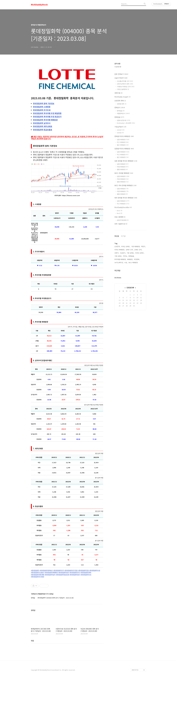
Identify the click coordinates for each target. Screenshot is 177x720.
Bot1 (119, 210)
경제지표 (118, 93)
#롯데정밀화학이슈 (86, 574)
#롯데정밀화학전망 (83, 570)
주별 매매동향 (122, 167)
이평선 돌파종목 (123, 89)
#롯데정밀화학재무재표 (37, 574)
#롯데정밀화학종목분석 (46, 570)
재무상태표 (42, 126)
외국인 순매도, (125, 246)
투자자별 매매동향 (45, 119)
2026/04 (130, 287)
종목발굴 (121, 111)
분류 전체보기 (121, 74)
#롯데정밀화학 (35, 570)
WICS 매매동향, (133, 262)
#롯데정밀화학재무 (86, 572)
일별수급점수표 (123, 120)
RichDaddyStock (39, 4)
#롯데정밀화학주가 (58, 570)
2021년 (120, 130)
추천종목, (137, 259)
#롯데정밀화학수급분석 (37, 572)
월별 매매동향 (122, 169)
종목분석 (119, 107)
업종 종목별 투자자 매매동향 (125, 161)
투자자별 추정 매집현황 (47, 113)
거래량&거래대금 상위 (125, 86)
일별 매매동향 (123, 139)
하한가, (143, 246)
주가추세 (41, 110)
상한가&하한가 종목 (125, 84)
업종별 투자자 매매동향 (124, 148)
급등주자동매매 (123, 220)
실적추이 (41, 123)
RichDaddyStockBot (123, 207)
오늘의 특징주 (120, 78)
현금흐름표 (42, 129)
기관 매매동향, (135, 246)
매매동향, (130, 259)
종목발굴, (131, 256)
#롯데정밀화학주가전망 (71, 570)
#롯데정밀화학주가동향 (37, 576)
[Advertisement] (67, 599)
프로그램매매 (119, 217)
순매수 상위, (129, 250)
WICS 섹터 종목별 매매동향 (125, 185)
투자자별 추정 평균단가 (47, 116)
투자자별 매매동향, (120, 259)
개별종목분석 (123, 113)
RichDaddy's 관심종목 (126, 123)
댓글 (32, 682)
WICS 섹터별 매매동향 (123, 173)
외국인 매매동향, (119, 250)
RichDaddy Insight (122, 97)
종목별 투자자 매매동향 (124, 136)
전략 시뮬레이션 (120, 224)
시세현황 (41, 106)
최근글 (116, 236)
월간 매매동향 (122, 145)
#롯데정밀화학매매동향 (51, 572)
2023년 (120, 133)
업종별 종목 (121, 104)
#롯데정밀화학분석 (74, 574)
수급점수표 (117, 67)
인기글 (123, 236)
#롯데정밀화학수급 (94, 570)
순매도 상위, (138, 250)
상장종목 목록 (120, 100)
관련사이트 (135, 711)
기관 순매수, (118, 256)
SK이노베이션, (118, 262)
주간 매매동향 (122, 142)
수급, (126, 262)
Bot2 (119, 213)
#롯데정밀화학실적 (63, 572)
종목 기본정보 (43, 103)
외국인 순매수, (139, 253)
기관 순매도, (130, 253)
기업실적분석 (120, 127)
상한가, (116, 253)
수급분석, (123, 253)
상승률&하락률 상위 (125, 81)
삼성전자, (117, 246)
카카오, (125, 256)
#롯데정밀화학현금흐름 (62, 574)
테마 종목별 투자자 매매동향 (125, 198)
